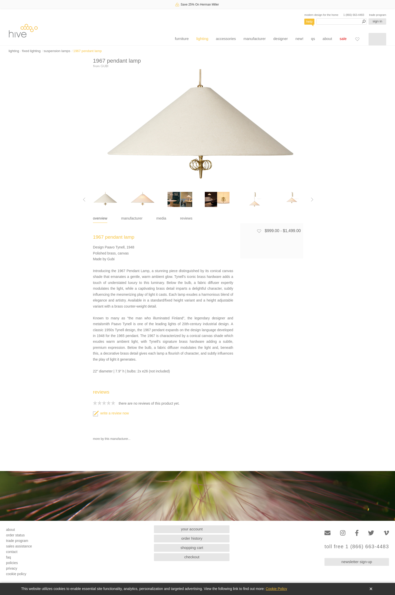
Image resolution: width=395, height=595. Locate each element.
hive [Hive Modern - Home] (23, 30)
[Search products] (341, 21)
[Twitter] (371, 533)
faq (8, 557)
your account (192, 529)
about (327, 38)
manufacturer (254, 38)
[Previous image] (84, 199)
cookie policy (16, 574)
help (309, 21)
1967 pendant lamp (87, 51)
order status (15, 535)
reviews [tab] (186, 218)
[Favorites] (357, 39)
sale (343, 38)
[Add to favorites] (259, 231)
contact (11, 552)
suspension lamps (57, 51)
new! (299, 38)
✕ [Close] (371, 589)
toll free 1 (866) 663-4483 (356, 546)
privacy (11, 568)
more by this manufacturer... (111, 439)
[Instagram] (342, 533)
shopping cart (191, 547)
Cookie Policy (276, 589)
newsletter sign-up (356, 562)
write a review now (111, 413)
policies (12, 563)
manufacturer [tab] (132, 218)
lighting (202, 38)
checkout (191, 557)
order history (191, 538)
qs (313, 38)
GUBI (104, 66)
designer (280, 38)
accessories (226, 38)
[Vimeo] (386, 533)
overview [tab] (100, 218)
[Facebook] (357, 533)
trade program (377, 14)
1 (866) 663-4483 (353, 14)
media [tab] (161, 218)
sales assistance (19, 546)
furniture (182, 38)
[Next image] (312, 199)
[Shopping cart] (377, 39)
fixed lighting (31, 51)
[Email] (327, 533)
